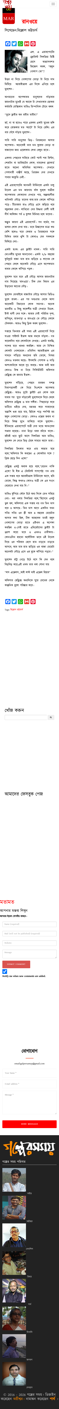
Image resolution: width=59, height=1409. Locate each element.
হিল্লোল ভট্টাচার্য (16, 609)
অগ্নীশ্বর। (19, 1399)
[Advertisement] (29, 674)
